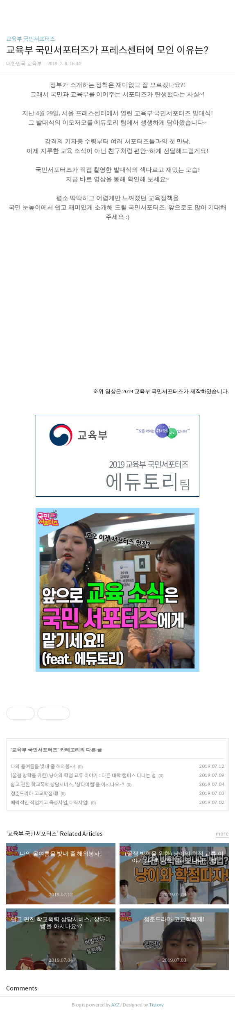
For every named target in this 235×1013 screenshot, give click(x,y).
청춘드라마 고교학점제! (34, 793)
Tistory (156, 1005)
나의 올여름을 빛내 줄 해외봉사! (43, 766)
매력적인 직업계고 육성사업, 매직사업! (49, 802)
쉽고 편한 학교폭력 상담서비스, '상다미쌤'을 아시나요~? (67, 784)
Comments (21, 988)
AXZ (115, 1005)
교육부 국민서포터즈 (30, 39)
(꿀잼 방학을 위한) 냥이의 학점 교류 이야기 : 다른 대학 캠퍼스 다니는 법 (83, 775)
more (222, 833)
